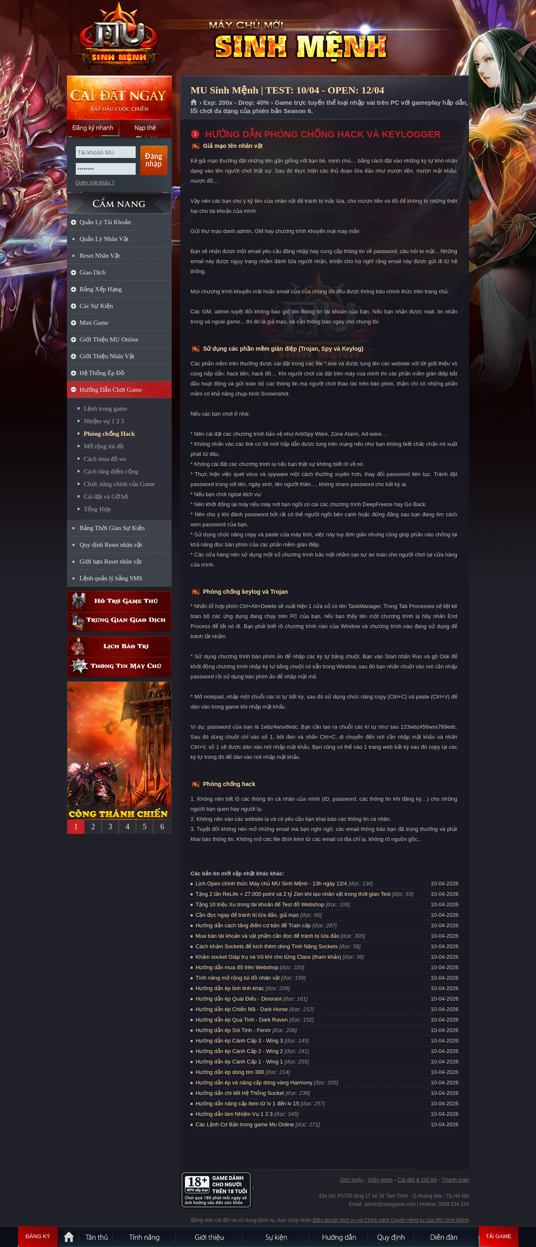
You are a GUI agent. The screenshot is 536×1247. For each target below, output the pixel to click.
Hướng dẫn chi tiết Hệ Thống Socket (240, 1093)
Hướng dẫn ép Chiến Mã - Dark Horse (242, 1009)
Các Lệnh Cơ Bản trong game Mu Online (245, 1124)
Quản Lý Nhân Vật (104, 238)
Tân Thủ (96, 1236)
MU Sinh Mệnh (119, 38)
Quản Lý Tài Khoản (105, 222)
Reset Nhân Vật (100, 255)
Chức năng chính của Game (119, 484)
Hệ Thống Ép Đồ (102, 373)
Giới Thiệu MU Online (109, 339)
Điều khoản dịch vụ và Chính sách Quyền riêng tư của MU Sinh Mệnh (391, 1220)
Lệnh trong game (105, 408)
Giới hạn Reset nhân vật (111, 561)
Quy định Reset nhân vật (111, 544)
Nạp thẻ (145, 127)
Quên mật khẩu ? (94, 183)
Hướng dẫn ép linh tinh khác (230, 988)
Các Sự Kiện (96, 306)
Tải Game (498, 1236)
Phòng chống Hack (109, 433)
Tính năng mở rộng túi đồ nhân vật (238, 978)
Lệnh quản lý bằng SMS (111, 578)
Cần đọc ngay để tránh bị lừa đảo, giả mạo (247, 915)
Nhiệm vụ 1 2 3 (104, 421)
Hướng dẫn (339, 1236)
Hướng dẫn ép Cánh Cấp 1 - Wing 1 (239, 1061)
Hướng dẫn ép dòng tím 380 (230, 1072)
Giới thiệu (351, 1180)
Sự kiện (276, 1236)
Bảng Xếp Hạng (101, 289)
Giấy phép (380, 1180)
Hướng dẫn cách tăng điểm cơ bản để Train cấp (253, 925)
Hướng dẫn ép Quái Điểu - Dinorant (239, 999)
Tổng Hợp (97, 509)
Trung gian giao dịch (119, 621)
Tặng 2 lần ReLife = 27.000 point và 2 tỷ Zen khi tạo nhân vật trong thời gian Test (293, 894)
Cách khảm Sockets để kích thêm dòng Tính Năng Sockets (267, 946)
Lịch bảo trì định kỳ (119, 646)
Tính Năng (144, 1236)
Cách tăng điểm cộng (111, 471)
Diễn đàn (446, 1236)
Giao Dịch (93, 272)
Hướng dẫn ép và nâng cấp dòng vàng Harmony (254, 1082)
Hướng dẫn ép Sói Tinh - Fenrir (233, 1030)
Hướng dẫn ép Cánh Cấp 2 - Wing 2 (239, 1051)
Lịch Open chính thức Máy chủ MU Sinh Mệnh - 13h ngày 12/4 (271, 883)
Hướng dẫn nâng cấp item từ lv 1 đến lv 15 (247, 1103)
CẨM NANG (119, 200)
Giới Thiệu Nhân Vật (107, 356)
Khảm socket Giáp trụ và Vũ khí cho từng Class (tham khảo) (268, 957)
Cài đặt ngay (119, 97)
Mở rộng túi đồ (104, 446)
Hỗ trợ (119, 601)
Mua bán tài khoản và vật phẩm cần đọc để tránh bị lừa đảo (267, 936)
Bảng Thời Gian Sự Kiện (112, 528)
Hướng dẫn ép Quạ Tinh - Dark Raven (242, 1020)
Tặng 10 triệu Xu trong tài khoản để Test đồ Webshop (260, 904)
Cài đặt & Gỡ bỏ (417, 1180)
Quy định (391, 1236)
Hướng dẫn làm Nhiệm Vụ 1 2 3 (234, 1114)
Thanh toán (455, 1180)
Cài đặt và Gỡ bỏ (106, 496)
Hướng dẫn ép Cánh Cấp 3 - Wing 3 (239, 1040)
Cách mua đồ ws (105, 458)
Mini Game (94, 322)
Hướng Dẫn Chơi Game (111, 389)
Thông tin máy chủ (119, 667)
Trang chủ (194, 102)
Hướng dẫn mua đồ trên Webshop (237, 967)
